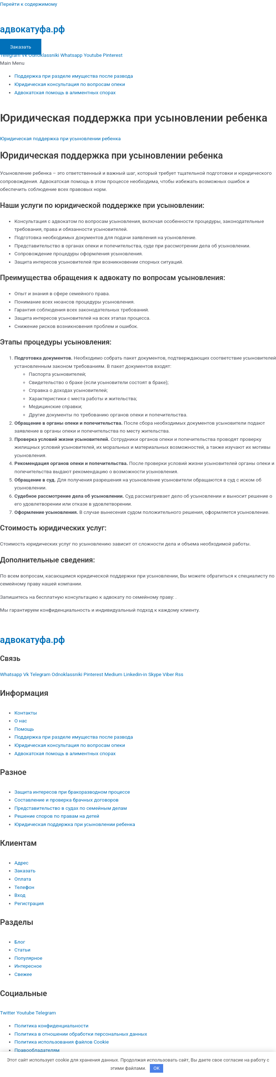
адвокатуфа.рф (32, 29)
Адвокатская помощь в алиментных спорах (65, 92)
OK (156, 1068)
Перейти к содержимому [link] (28, 4)
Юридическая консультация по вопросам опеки (69, 84)
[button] (138, 63)
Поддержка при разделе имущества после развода (73, 76)
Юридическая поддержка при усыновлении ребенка (60, 138)
